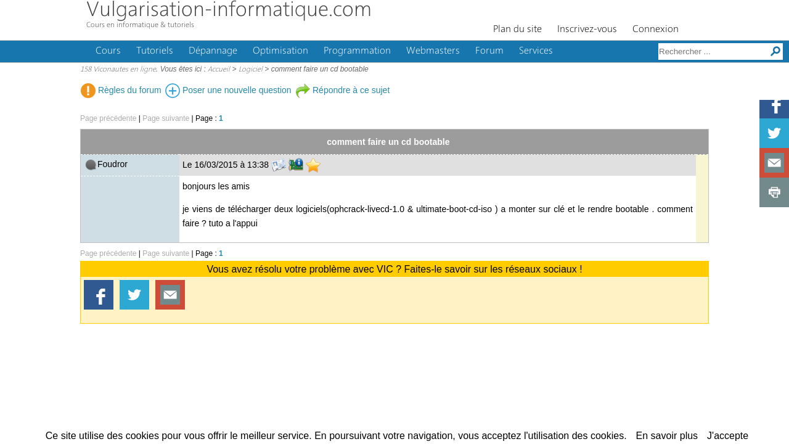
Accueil (219, 69)
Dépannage (213, 51)
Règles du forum (121, 90)
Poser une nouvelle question (228, 90)
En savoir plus (667, 435)
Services (536, 51)
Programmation (357, 51)
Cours (108, 51)
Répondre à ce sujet (342, 90)
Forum (489, 51)
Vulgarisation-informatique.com (229, 11)
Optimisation (280, 51)
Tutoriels (154, 51)
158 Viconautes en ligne (118, 69)
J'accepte (727, 435)
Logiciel (251, 69)
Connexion (655, 30)
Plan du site (517, 30)
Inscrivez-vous (587, 30)
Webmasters (433, 51)
